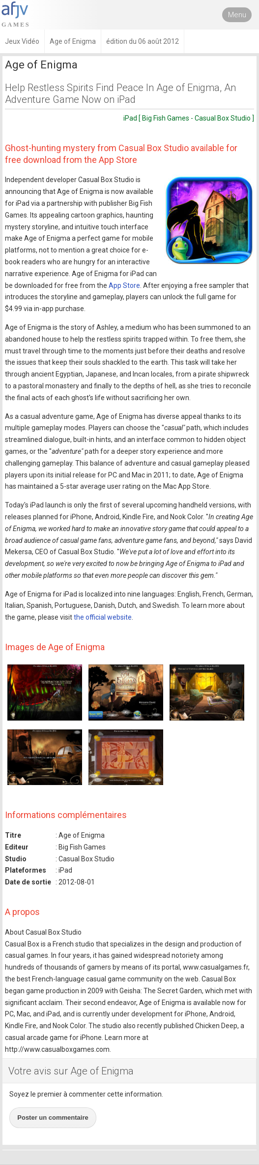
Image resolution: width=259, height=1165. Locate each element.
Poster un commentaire (52, 1117)
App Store (124, 285)
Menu (237, 14)
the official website (103, 617)
